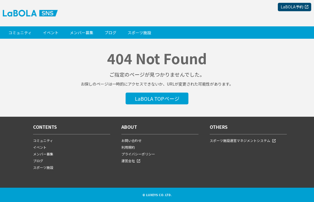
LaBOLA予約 (292, 7)
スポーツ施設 (139, 32)
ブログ (110, 32)
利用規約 (128, 147)
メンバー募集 (81, 32)
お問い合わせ (131, 140)
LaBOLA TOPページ (157, 98)
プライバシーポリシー (138, 154)
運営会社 (131, 160)
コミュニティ (20, 32)
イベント (51, 32)
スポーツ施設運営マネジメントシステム (243, 140)
